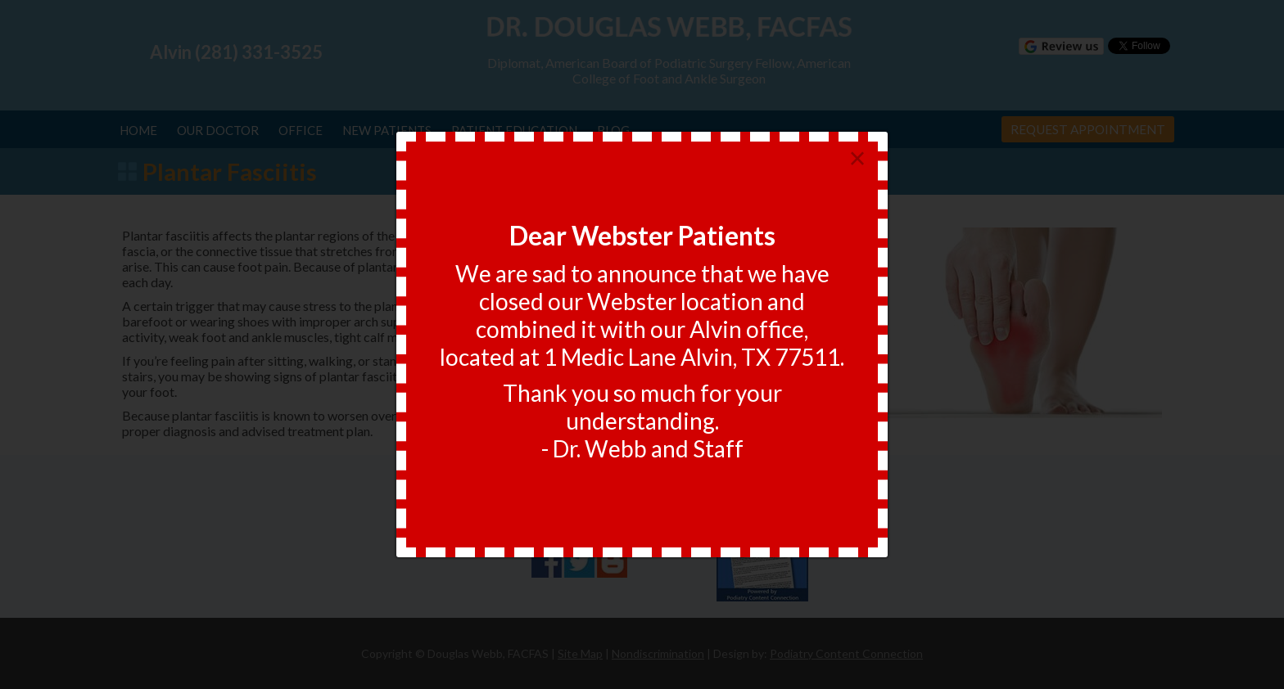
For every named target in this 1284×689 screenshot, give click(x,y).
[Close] (857, 159)
